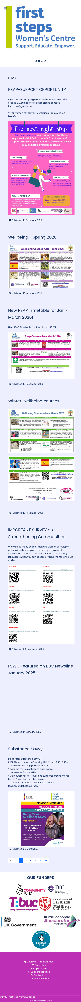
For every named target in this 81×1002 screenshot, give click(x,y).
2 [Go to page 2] (25, 860)
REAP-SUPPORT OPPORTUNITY (37, 89)
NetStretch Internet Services (42, 1000)
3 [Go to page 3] (30, 860)
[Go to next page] (40, 860)
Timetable (40, 965)
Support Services (40, 971)
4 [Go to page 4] (35, 860)
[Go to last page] (46, 860)
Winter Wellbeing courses (33, 401)
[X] (42, 60)
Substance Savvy (25, 749)
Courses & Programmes (40, 961)
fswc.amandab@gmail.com (23, 786)
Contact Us (40, 975)
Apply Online (40, 968)
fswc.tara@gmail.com (20, 106)
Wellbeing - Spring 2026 (32, 237)
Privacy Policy (41, 978)
